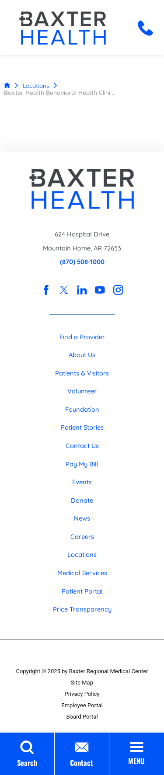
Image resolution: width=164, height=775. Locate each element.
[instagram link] (118, 290)
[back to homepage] (7, 85)
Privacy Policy (81, 694)
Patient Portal (82, 591)
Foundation (82, 409)
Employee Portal (81, 705)
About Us (82, 355)
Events (82, 482)
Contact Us (82, 445)
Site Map (82, 682)
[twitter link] (64, 290)
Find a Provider (82, 337)
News (82, 518)
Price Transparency (82, 609)
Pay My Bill (82, 464)
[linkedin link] (82, 290)
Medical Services (82, 573)
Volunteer (82, 391)
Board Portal (82, 716)
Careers (82, 536)
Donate (82, 500)
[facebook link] (45, 290)
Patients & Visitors (82, 373)
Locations (36, 85)
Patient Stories (82, 427)
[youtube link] (100, 290)
